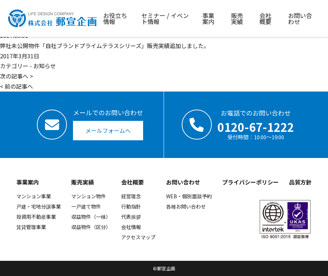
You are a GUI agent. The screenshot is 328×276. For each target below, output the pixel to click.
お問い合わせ (183, 182)
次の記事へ (14, 76)
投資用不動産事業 (36, 216)
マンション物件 (88, 196)
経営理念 (131, 196)
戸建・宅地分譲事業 (38, 206)
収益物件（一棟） (91, 216)
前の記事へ (19, 86)
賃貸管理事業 (31, 226)
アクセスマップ (138, 237)
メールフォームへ (108, 130)
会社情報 (131, 226)
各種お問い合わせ (186, 206)
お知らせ (44, 65)
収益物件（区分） (91, 226)
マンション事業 (33, 196)
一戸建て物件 (86, 206)
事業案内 (27, 182)
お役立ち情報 (115, 18)
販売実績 (82, 182)
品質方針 (300, 182)
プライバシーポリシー (250, 182)
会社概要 (132, 182)
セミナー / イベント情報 (165, 18)
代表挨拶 (131, 216)
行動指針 (131, 206)
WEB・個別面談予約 (189, 196)
